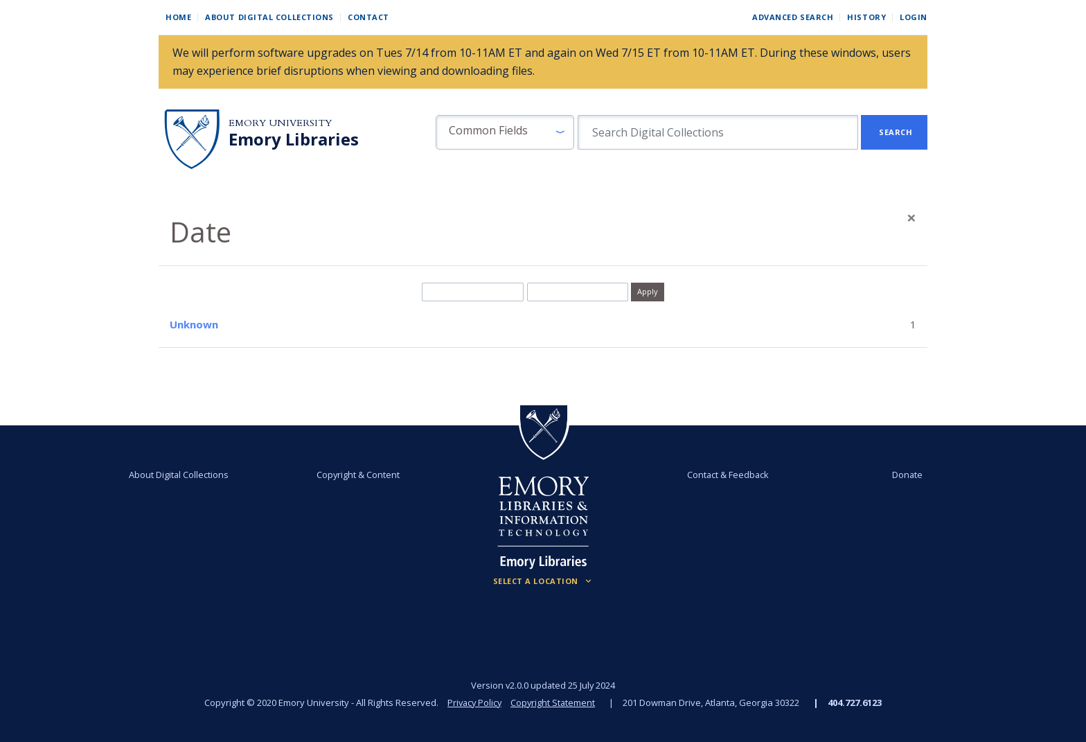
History (866, 17)
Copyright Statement (554, 702)
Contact (368, 17)
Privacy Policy (473, 702)
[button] (505, 132)
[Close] (911, 217)
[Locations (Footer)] (543, 581)
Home (178, 17)
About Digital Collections (269, 17)
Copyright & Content (360, 474)
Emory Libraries (294, 139)
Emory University (280, 123)
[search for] (718, 132)
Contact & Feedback (725, 474)
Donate (899, 474)
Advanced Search (792, 17)
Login (913, 17)
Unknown (194, 324)
